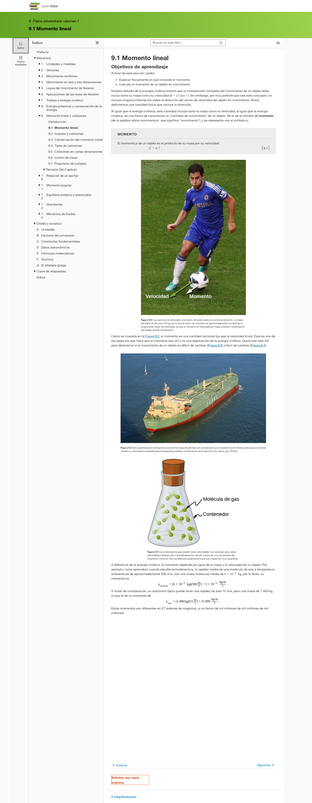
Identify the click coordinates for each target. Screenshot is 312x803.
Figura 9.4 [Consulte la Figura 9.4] (258, 345)
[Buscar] (221, 42)
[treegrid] (66, 164)
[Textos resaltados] (20, 60)
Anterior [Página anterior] (119, 765)
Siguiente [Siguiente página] (266, 765)
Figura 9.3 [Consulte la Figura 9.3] (215, 345)
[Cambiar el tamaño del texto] (278, 43)
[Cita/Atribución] (193, 796)
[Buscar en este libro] (183, 43)
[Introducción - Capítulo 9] (70, 121)
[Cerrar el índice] (20, 45)
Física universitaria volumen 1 (54, 21)
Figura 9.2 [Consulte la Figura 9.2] (152, 336)
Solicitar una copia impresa (125, 780)
